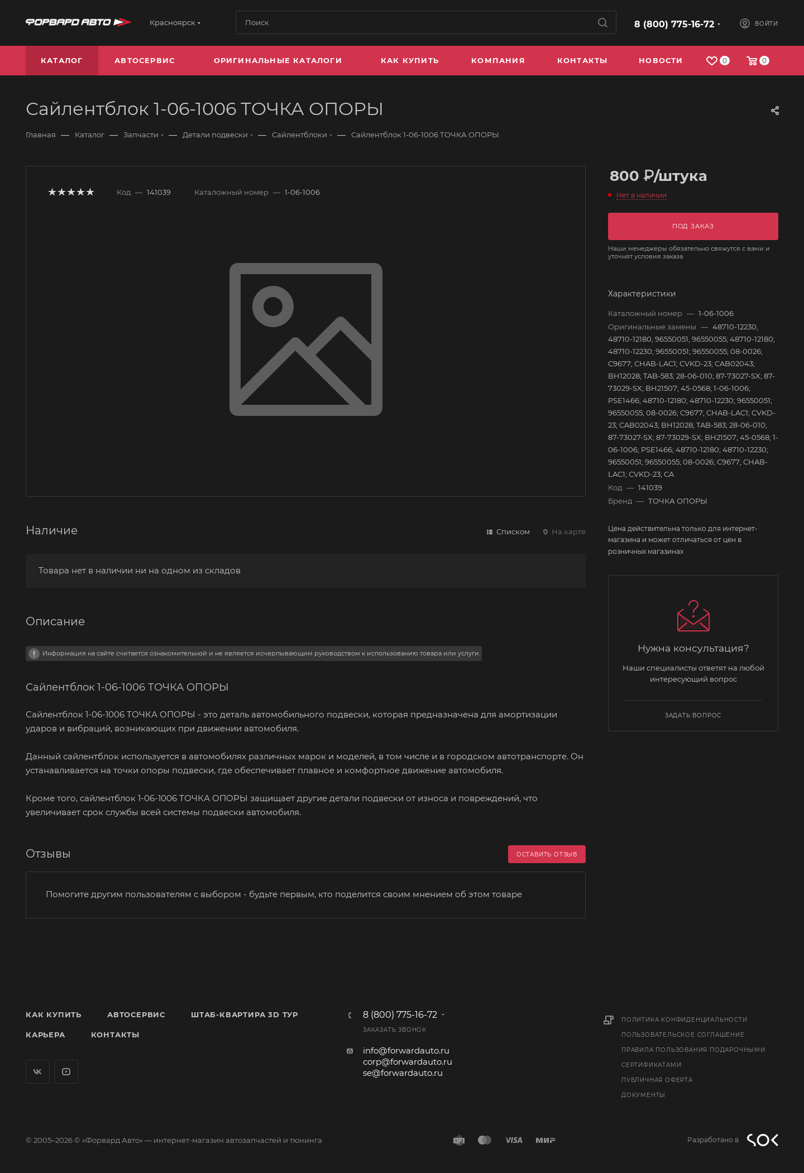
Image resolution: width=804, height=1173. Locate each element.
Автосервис (136, 1014)
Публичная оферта (657, 1080)
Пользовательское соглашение (683, 1034)
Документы (643, 1095)
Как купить (54, 1014)
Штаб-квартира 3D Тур (244, 1014)
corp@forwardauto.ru (407, 1061)
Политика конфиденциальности (684, 1019)
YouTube (66, 1072)
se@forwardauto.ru (403, 1072)
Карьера (45, 1034)
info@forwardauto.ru (406, 1050)
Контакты (115, 1034)
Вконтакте (38, 1072)
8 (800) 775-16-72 (674, 24)
